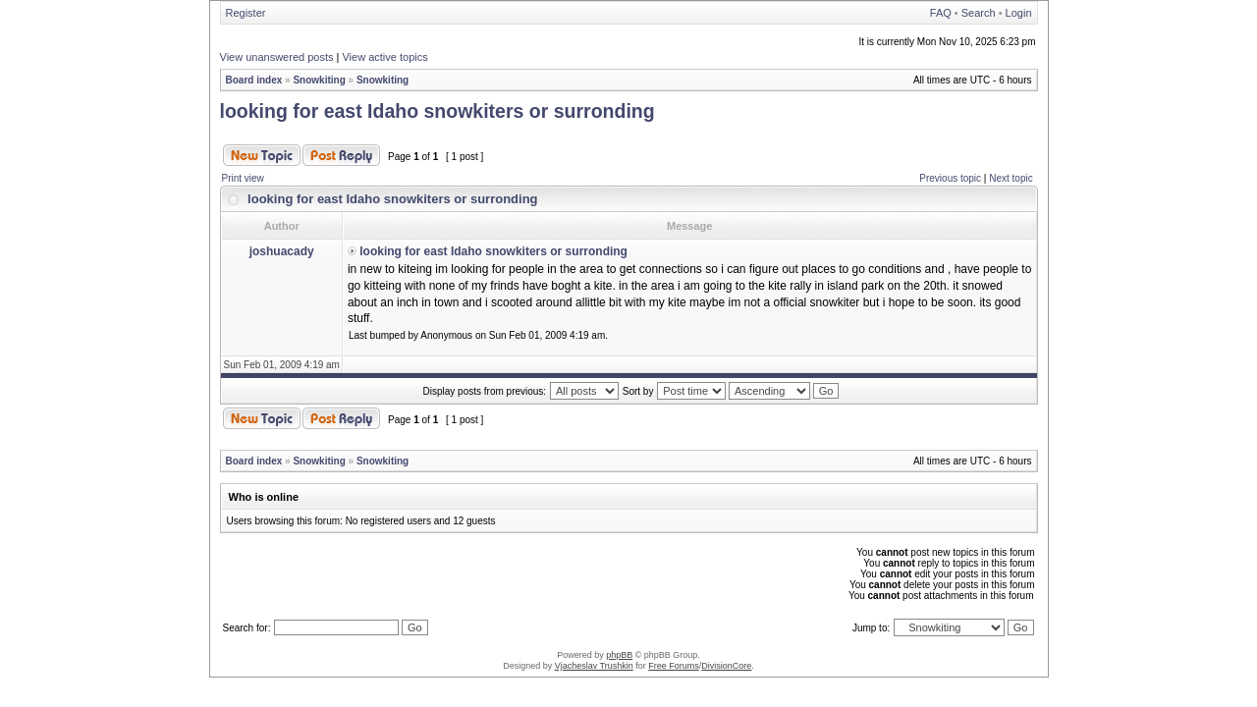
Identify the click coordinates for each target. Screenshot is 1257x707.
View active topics (384, 57)
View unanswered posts (277, 57)
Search (978, 13)
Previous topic (950, 178)
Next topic (1010, 178)
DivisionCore (726, 666)
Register (246, 13)
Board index (254, 80)
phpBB (619, 655)
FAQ (941, 13)
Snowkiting (319, 80)
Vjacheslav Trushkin (594, 666)
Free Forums (673, 666)
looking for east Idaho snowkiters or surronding (437, 111)
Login (1019, 13)
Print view (243, 178)
